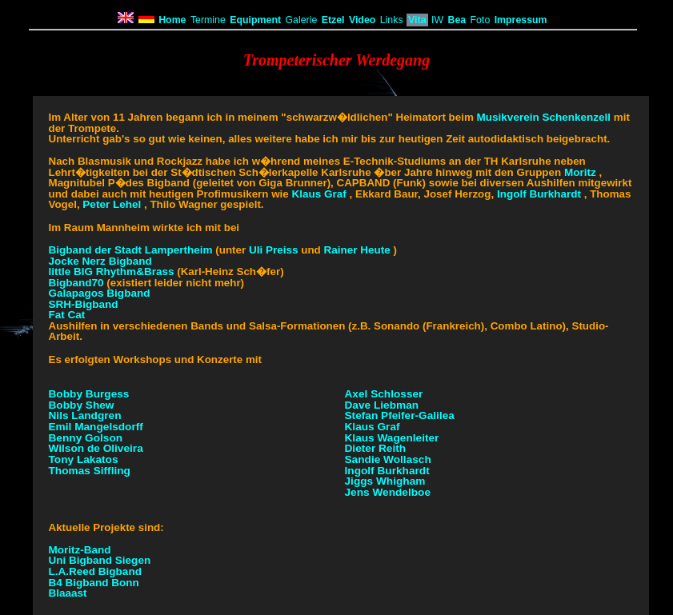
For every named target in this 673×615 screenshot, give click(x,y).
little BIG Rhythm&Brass (111, 272)
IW (437, 20)
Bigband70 (78, 283)
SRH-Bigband (83, 304)
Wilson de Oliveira (96, 448)
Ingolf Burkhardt (539, 194)
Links (391, 20)
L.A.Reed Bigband (95, 571)
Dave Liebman (382, 405)
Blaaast (68, 593)
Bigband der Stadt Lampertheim (132, 250)
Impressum (521, 20)
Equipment (255, 20)
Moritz (580, 172)
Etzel (333, 20)
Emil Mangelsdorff (96, 427)
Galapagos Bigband (99, 293)
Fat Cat (67, 315)
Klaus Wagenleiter (392, 438)
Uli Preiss (273, 250)
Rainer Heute (356, 250)
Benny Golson (86, 438)
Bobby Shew (81, 405)
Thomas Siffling (89, 471)
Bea (456, 20)
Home (172, 20)
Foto (481, 20)
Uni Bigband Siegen (100, 560)
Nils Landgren (85, 415)
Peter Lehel (111, 204)
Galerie (301, 20)
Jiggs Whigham (385, 481)
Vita (417, 20)
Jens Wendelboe (388, 492)
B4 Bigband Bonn (94, 583)
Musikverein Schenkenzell (544, 117)
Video (362, 20)
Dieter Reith (376, 448)
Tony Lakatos (83, 459)
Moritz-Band (80, 550)
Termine (208, 20)
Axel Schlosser (384, 394)
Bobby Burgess (89, 394)
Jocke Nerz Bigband (100, 261)
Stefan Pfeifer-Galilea (400, 415)
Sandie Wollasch (388, 459)
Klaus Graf (318, 194)
